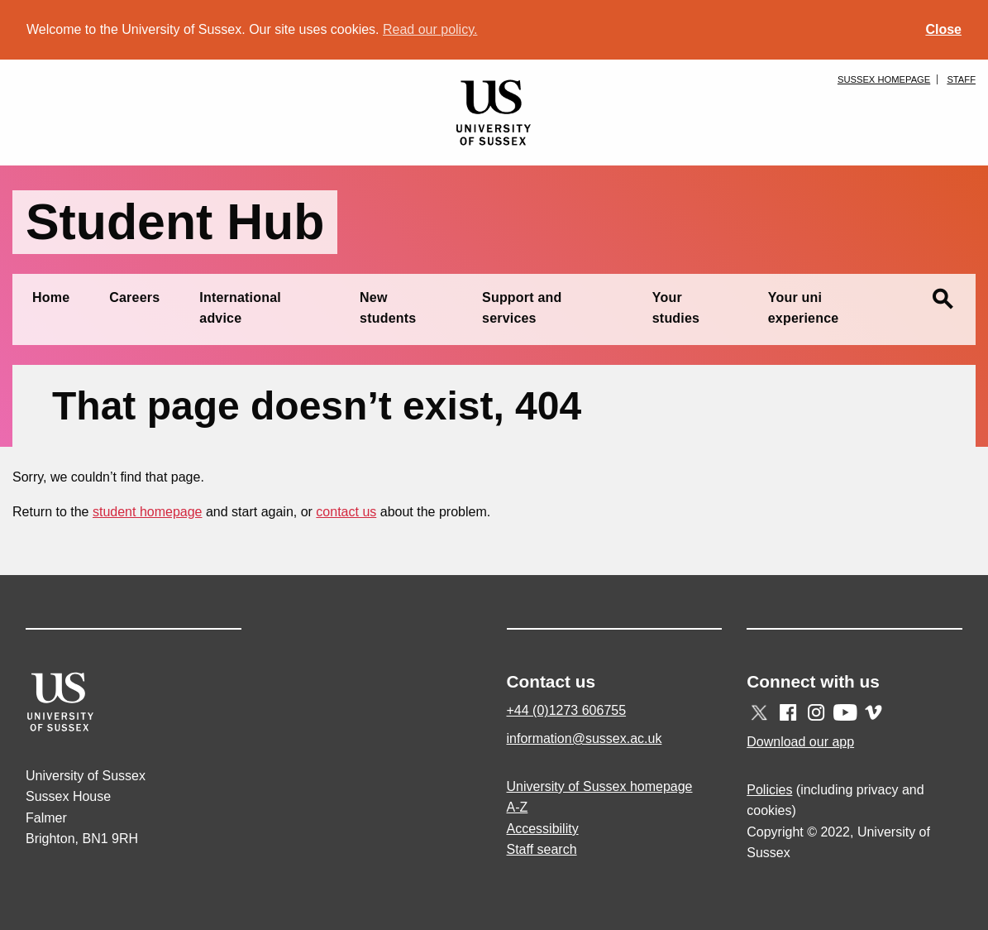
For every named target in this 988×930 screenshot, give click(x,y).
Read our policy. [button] (430, 29)
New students (388, 308)
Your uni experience (803, 308)
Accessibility (543, 829)
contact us (346, 512)
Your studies (675, 308)
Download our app (800, 742)
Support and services (521, 308)
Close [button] (943, 29)
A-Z (517, 807)
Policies (769, 790)
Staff (961, 79)
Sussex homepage (884, 79)
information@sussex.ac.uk (584, 738)
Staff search (542, 849)
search (942, 299)
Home (50, 297)
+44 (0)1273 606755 (567, 710)
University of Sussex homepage (600, 786)
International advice (240, 308)
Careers (134, 297)
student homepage (148, 512)
